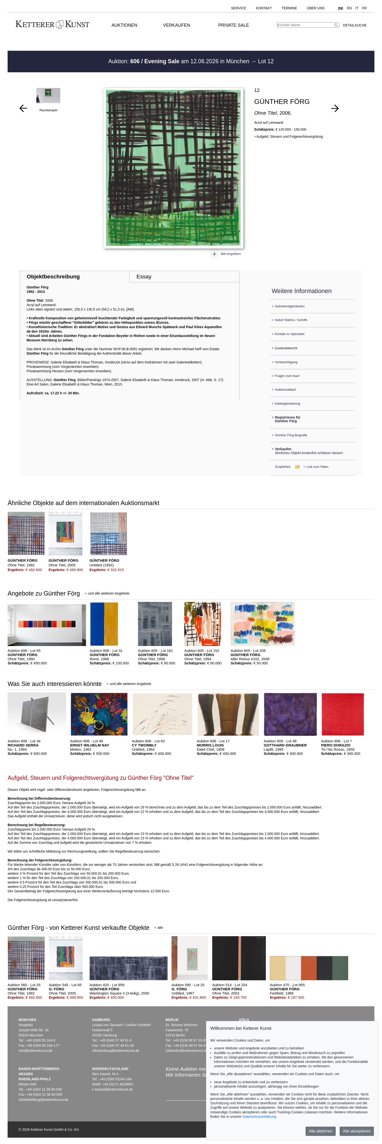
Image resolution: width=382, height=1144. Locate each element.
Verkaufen (176, 25)
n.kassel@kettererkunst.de (112, 1089)
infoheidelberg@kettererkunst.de (43, 1100)
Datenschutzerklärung (259, 1117)
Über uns (315, 8)
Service (238, 8)
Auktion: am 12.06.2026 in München (179, 61)
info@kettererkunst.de (35, 1051)
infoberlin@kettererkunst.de (187, 1051)
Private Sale (233, 25)
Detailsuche (355, 25)
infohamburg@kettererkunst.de (115, 1051)
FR (364, 8)
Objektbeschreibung (53, 277)
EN (349, 8)
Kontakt (264, 8)
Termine (289, 8)
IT (357, 8)
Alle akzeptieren (357, 1131)
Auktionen (124, 25)
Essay (143, 277)
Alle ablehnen (321, 1131)
